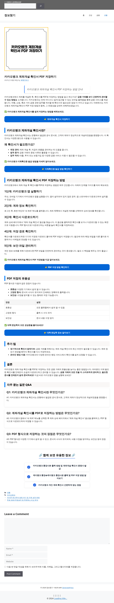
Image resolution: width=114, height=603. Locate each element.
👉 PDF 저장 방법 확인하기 (57, 267)
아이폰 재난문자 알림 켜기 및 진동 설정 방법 (23, 497)
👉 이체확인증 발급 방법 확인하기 (57, 169)
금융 (98, 15)
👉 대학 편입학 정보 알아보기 (57, 332)
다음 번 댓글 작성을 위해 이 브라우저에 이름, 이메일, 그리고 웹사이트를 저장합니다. (44, 566)
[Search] (40, 6)
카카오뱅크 (11, 495)
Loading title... (60, 598)
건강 (90, 15)
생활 (105, 15)
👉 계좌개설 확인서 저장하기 (57, 119)
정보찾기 (9, 15)
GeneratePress (67, 587)
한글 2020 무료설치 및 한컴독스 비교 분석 (22, 500)
